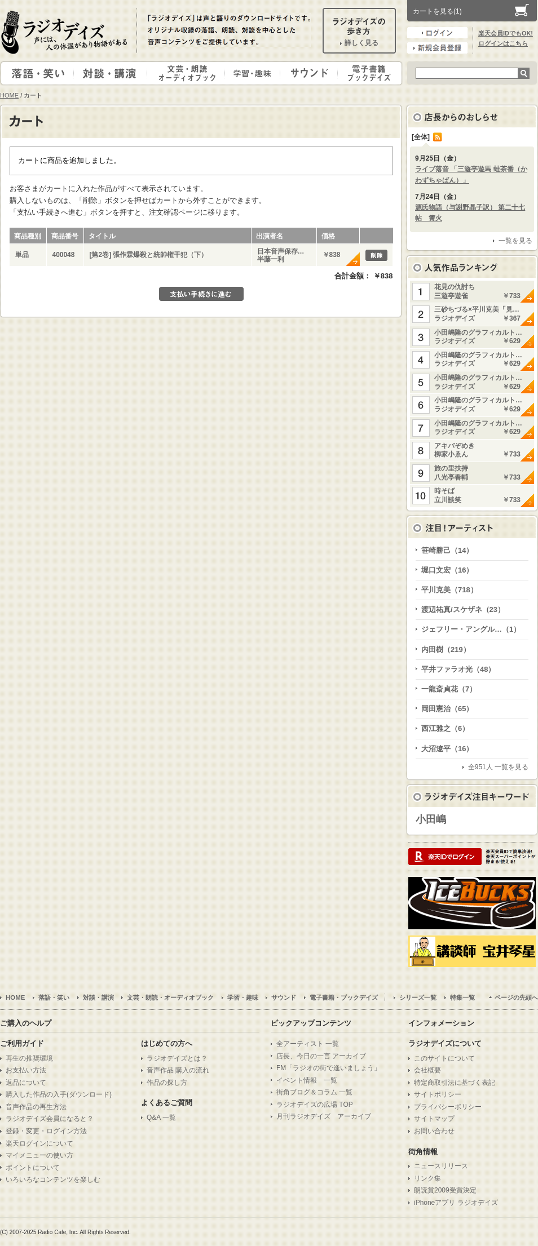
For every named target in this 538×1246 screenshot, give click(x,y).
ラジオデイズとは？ (177, 1058)
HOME (9, 95)
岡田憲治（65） (447, 708)
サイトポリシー (437, 1094)
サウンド (306, 73)
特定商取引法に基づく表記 (454, 1083)
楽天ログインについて (39, 1143)
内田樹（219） (445, 649)
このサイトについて (444, 1058)
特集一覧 (462, 997)
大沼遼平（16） (447, 748)
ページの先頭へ (516, 997)
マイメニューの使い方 (39, 1155)
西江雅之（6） (445, 728)
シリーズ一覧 (417, 997)
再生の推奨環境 (29, 1058)
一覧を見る (515, 241)
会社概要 (427, 1070)
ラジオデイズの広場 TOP (314, 1104)
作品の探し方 (167, 1083)
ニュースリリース (441, 1166)
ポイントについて (33, 1168)
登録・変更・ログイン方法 (46, 1131)
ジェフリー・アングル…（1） (471, 629)
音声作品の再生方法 (36, 1107)
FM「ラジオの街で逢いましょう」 (328, 1068)
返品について (26, 1083)
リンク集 (427, 1178)
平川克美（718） (449, 590)
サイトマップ (434, 1119)
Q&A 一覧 (161, 1117)
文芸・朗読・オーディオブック (191, 73)
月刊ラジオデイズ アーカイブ (323, 1116)
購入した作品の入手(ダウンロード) (59, 1094)
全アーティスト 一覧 (307, 1044)
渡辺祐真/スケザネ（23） (463, 609)
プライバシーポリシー (448, 1107)
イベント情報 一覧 (306, 1080)
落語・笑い (37, 73)
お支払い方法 (26, 1070)
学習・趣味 (253, 73)
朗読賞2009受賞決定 (445, 1190)
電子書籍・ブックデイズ (368, 73)
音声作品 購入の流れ (178, 1070)
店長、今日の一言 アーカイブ (321, 1056)
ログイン (437, 32)
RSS (438, 137)
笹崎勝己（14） (447, 550)
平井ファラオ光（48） (458, 669)
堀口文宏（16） (447, 570)
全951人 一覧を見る (498, 767)
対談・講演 (112, 73)
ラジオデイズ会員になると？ (50, 1119)
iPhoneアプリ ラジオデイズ (456, 1203)
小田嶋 (431, 819)
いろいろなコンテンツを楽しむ (53, 1179)
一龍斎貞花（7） (449, 689)
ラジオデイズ (66, 32)
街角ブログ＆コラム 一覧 (314, 1092)
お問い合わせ (434, 1131)
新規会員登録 (437, 48)
